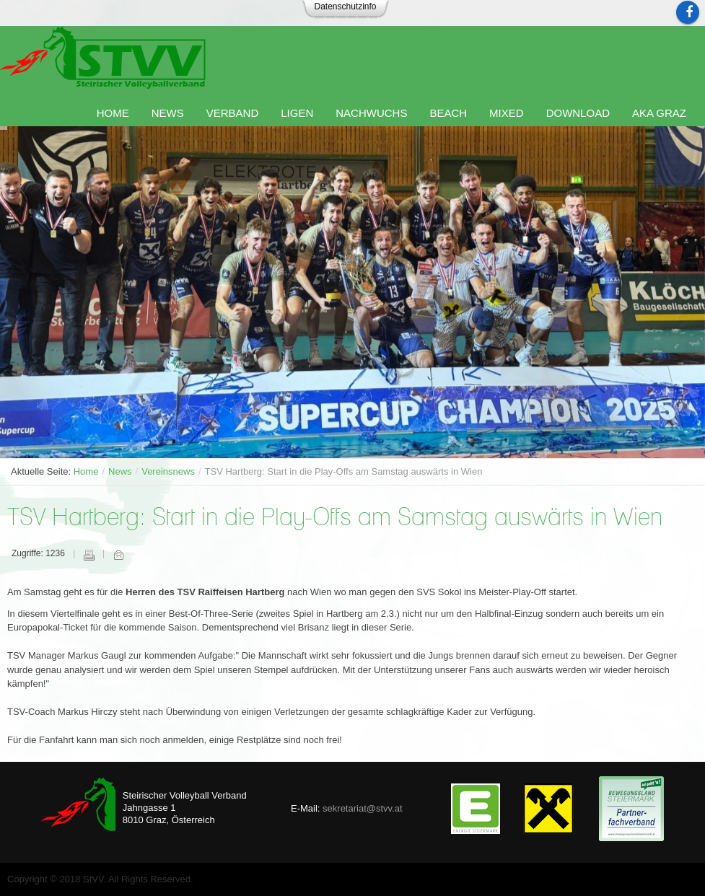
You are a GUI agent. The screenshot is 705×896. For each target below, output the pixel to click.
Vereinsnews (168, 471)
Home (86, 471)
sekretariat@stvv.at (363, 808)
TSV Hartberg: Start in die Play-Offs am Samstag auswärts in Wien (334, 518)
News (120, 471)
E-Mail (118, 555)
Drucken (89, 555)
